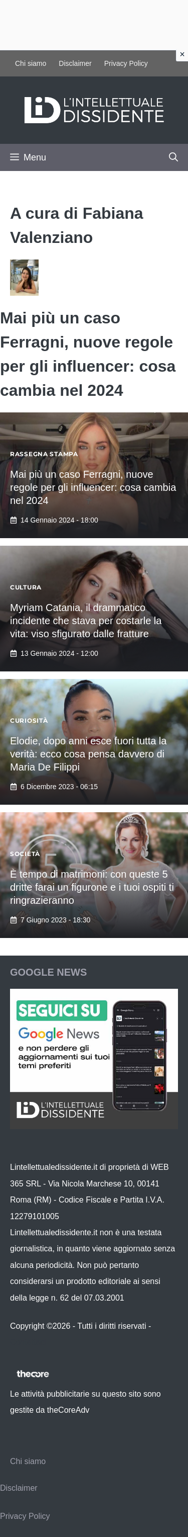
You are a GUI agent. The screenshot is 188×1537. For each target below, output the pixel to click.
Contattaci (28, 1342)
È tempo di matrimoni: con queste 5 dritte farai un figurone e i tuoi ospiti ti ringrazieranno (92, 887)
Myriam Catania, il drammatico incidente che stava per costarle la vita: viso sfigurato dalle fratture (85, 620)
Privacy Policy (126, 63)
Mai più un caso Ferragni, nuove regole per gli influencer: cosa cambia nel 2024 (93, 487)
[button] (173, 157)
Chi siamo (30, 63)
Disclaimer (75, 63)
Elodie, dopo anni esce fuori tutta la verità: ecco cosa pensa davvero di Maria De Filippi (88, 754)
